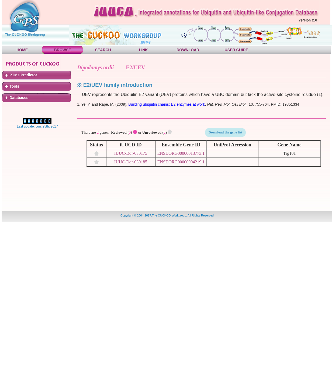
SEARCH (103, 50)
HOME (22, 50)
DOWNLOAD (188, 50)
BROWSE (62, 50)
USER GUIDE (236, 50)
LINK (143, 50)
